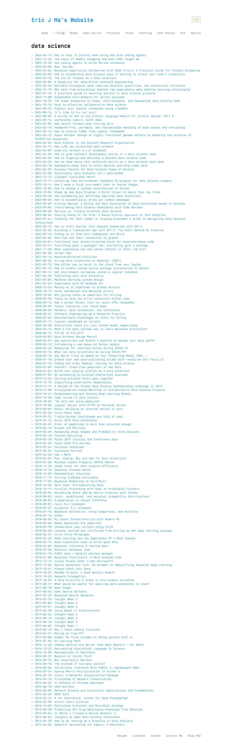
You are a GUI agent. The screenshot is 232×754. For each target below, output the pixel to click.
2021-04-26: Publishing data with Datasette (69, 275)
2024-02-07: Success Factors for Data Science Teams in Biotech (84, 169)
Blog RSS (194, 735)
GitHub (155, 735)
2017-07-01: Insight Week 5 (56, 606)
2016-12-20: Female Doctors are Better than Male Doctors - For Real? (89, 644)
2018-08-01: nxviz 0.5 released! (60, 504)
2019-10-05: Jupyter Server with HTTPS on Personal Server (80, 405)
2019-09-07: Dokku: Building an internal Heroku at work (79, 409)
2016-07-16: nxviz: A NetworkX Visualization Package (76, 675)
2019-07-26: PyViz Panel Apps (58, 412)
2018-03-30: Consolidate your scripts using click (74, 527)
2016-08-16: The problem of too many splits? (70, 663)
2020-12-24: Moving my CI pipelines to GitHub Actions (77, 287)
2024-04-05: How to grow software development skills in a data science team (95, 154)
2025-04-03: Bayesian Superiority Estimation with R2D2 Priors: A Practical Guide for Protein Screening (117, 70)
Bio (183, 33)
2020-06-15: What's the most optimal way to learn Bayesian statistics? (91, 329)
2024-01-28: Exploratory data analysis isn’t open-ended (79, 173)
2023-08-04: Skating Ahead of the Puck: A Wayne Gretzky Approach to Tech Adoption (100, 215)
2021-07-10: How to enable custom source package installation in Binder (92, 268)
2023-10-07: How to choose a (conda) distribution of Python (82, 188)
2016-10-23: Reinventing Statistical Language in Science (80, 648)
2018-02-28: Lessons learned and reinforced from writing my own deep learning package (103, 530)
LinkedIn (138, 735)
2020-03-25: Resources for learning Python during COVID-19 (81, 348)
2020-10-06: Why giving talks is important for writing (78, 294)
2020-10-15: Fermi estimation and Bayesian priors (74, 291)
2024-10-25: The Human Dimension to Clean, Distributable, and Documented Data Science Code (107, 101)
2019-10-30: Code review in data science (67, 397)
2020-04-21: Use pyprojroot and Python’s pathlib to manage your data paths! (95, 340)
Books (74, 33)
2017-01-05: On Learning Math (58, 641)
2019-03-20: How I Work (53, 454)
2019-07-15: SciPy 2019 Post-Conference (66, 420)
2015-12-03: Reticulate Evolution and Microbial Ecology (79, 705)
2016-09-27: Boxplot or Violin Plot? (63, 656)
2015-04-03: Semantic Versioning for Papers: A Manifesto (80, 724)
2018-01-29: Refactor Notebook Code (62, 549)
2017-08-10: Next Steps (53, 587)
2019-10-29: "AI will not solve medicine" (67, 401)
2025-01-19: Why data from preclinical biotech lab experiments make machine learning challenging (112, 89)
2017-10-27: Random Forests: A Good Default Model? (75, 572)
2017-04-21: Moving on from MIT (59, 633)
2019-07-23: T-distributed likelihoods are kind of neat (79, 416)
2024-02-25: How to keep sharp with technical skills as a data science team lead (99, 161)
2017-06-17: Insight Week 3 (56, 618)
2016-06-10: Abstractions (54, 686)
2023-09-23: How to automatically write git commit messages (82, 199)
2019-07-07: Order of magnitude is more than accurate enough (83, 424)
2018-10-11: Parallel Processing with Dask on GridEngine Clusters (87, 488)
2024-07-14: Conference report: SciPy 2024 (68, 120)
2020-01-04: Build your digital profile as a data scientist (82, 371)
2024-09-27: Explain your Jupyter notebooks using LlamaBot (81, 108)
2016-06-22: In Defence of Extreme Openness (69, 682)
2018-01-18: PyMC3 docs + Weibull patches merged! (74, 553)
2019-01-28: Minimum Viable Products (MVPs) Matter (75, 462)
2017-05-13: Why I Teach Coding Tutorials (67, 629)
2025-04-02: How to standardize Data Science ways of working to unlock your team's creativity (110, 74)
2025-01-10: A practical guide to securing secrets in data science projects (95, 93)
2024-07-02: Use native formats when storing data (74, 123)
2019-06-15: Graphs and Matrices (60, 428)
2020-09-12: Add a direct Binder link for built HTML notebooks (84, 302)
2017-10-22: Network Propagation (60, 576)
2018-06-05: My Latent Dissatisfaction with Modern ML (77, 519)
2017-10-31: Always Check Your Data (62, 568)
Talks (129, 33)
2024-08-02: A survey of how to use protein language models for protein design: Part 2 (104, 116)
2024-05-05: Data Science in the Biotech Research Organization (84, 142)
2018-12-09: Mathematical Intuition (62, 473)
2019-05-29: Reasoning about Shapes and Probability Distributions (87, 431)
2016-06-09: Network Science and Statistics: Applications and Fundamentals (94, 690)
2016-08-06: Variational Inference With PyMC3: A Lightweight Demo (87, 667)
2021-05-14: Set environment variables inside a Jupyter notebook (86, 272)
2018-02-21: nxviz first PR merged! (62, 534)
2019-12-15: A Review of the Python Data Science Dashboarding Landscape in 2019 (98, 386)
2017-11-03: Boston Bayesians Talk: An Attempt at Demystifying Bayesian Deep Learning (103, 565)
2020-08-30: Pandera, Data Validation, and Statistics (77, 310)
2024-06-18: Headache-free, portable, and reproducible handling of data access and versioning (110, 127)
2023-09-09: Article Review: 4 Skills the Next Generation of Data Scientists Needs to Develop (110, 203)
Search (196, 33)
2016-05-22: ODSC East (52, 694)
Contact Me (174, 735)
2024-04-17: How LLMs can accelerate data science (74, 146)
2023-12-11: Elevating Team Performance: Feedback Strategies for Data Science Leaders (103, 180)
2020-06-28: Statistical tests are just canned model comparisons (86, 325)
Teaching (145, 33)
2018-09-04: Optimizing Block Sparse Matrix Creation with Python (86, 492)
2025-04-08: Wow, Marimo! (54, 66)
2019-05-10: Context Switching (58, 435)
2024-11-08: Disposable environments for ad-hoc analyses (80, 97)
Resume (122, 735)
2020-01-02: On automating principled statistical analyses (81, 374)
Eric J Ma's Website (62, 20)
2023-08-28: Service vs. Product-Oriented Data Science (78, 211)
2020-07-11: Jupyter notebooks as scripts (67, 321)
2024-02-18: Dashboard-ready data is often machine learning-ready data (91, 165)
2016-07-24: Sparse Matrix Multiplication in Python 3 (77, 671)
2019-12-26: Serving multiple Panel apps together (74, 378)
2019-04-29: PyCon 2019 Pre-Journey (62, 443)
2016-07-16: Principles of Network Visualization (73, 679)
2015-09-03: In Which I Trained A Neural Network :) (76, 713)
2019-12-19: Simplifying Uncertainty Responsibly (73, 382)
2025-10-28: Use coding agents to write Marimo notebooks (80, 62)
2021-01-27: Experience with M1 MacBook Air (69, 283)
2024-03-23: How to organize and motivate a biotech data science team (90, 158)
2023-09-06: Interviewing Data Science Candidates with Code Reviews (89, 207)
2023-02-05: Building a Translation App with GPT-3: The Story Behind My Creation (99, 230)
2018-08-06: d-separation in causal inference (71, 500)
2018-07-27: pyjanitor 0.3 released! (63, 507)
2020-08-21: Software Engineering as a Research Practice (80, 314)
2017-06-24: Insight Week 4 (56, 614)
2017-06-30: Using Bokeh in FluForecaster (67, 610)
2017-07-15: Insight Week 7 (56, 599)
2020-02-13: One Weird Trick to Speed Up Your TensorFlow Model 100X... (91, 355)
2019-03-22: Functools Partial (58, 450)
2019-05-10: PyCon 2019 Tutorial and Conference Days (76, 439)
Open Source (92, 33)
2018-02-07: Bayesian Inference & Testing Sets (71, 546)
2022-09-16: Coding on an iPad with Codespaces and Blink (80, 234)
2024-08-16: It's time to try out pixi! (66, 112)
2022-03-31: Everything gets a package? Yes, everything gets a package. (92, 245)
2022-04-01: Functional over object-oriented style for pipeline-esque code (94, 241)
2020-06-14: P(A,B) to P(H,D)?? (59, 333)
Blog (60, 33)
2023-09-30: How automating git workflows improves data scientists (88, 196)
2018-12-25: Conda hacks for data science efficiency (76, 466)
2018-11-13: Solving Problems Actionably (67, 477)
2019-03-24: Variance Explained (59, 447)
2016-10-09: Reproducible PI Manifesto (65, 652)
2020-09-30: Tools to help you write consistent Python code (82, 298)
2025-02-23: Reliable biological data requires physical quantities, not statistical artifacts (110, 85)
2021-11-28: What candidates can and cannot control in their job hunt (90, 249)
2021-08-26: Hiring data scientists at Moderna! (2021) (78, 260)
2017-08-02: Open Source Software (61, 591)
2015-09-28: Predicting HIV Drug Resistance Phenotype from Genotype (89, 709)
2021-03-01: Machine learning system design (69, 279)
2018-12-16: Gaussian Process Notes (62, 469)
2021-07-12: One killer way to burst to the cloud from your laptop (88, 264)
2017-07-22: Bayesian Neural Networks (64, 595)
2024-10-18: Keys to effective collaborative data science (80, 104)
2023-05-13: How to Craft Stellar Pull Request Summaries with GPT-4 (89, 226)
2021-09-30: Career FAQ (53, 253)
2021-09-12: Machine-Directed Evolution (66, 256)
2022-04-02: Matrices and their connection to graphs (76, 237)
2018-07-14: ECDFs (49, 515)
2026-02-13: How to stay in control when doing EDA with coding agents (90, 55)
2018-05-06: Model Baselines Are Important (68, 523)
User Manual (166, 33)
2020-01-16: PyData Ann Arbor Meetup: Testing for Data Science (84, 363)
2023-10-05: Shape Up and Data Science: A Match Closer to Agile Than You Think (98, 192)
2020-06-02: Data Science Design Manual (66, 336)
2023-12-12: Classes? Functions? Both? (65, 177)
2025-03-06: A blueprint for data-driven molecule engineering (84, 81)
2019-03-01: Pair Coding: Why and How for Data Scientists (80, 458)
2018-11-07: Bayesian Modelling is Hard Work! (71, 481)
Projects (113, 33)
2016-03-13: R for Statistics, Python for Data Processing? (81, 698)
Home (44, 33)
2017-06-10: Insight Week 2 (56, 622)
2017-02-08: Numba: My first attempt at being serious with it (84, 637)
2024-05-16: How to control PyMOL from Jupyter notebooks (80, 131)
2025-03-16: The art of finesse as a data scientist (76, 78)
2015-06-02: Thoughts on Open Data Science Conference (77, 717)
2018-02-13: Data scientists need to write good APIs (76, 542)
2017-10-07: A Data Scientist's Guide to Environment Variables (84, 580)
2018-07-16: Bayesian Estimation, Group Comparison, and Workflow (86, 511)
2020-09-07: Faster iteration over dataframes (71, 306)
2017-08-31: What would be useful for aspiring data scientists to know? (92, 584)
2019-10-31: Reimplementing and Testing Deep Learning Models (83, 393)
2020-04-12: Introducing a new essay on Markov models (77, 344)
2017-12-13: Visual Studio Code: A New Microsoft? (74, 561)
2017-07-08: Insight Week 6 (56, 603)
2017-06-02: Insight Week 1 (56, 625)
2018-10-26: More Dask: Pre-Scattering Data (69, 485)
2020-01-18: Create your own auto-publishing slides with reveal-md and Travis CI (99, 359)
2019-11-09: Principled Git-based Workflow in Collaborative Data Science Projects (100, 390)
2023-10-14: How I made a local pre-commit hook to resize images (86, 184)
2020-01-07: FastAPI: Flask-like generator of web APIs (78, 367)
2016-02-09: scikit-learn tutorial (62, 701)
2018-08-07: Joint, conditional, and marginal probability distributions (92, 496)
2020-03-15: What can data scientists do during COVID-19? (80, 352)
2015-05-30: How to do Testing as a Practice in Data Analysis (84, 720)
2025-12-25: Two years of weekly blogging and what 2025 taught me (87, 59)
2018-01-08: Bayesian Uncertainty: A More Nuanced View (78, 557)
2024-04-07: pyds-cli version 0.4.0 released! (71, 150)
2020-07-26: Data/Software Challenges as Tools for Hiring (80, 317)
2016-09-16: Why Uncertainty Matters (63, 660)
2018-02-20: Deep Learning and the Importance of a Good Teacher (85, 538)
